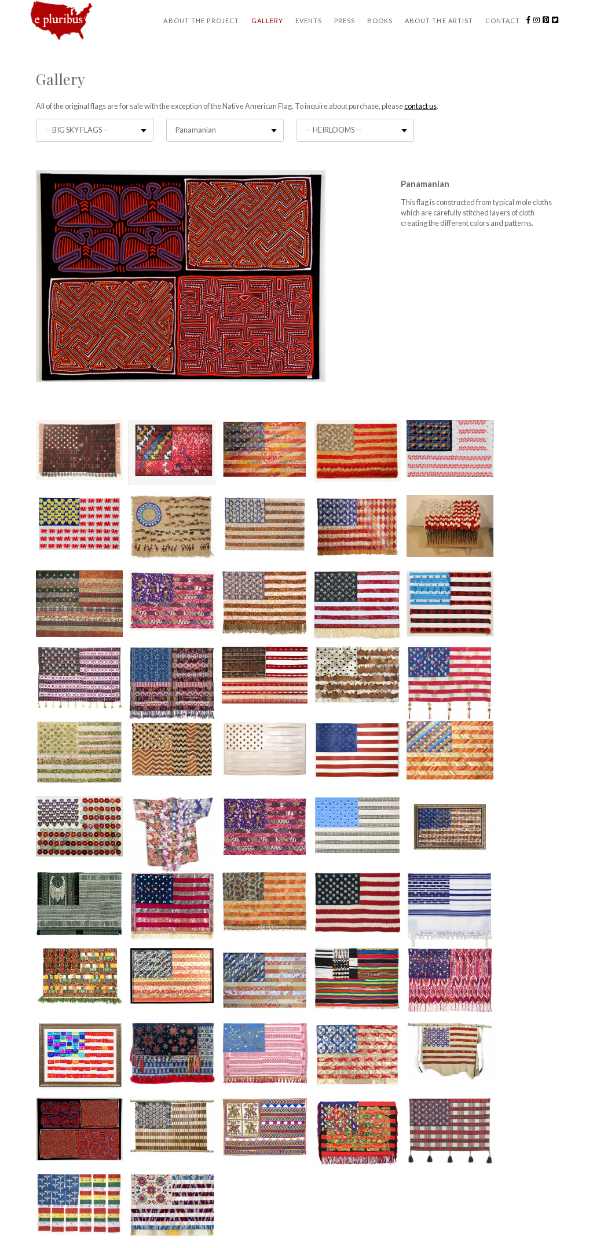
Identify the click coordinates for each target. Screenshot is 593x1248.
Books (380, 20)
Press (345, 20)
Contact (503, 20)
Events (309, 20)
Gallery (267, 20)
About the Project (201, 20)
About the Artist (439, 20)
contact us (420, 106)
